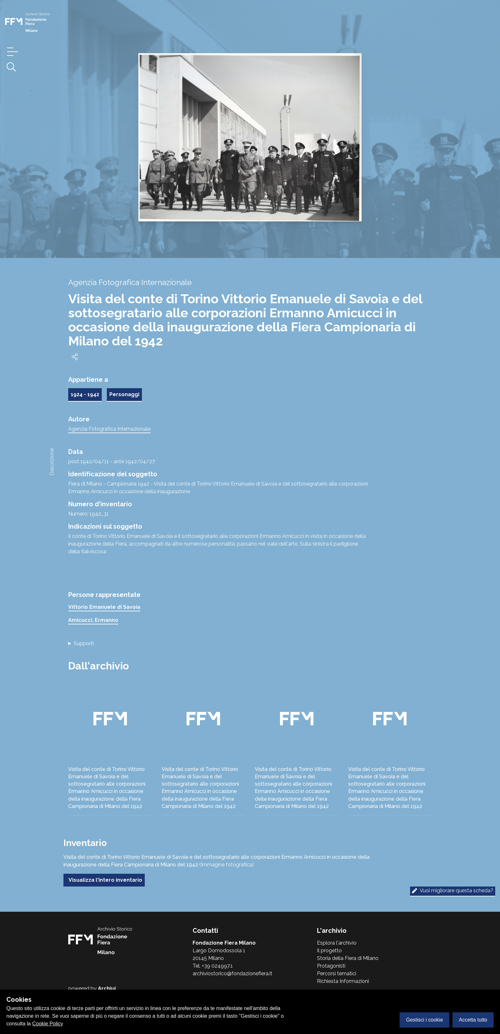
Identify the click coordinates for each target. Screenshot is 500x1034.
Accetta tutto (473, 1020)
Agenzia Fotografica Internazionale (109, 429)
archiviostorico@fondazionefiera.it (232, 973)
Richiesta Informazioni (343, 981)
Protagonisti (331, 966)
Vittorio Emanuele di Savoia (104, 607)
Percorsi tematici (336, 973)
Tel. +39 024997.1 (213, 966)
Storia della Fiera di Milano (348, 958)
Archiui (107, 988)
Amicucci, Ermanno (93, 620)
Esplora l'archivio (337, 943)
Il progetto (329, 950)
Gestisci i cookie (424, 1020)
